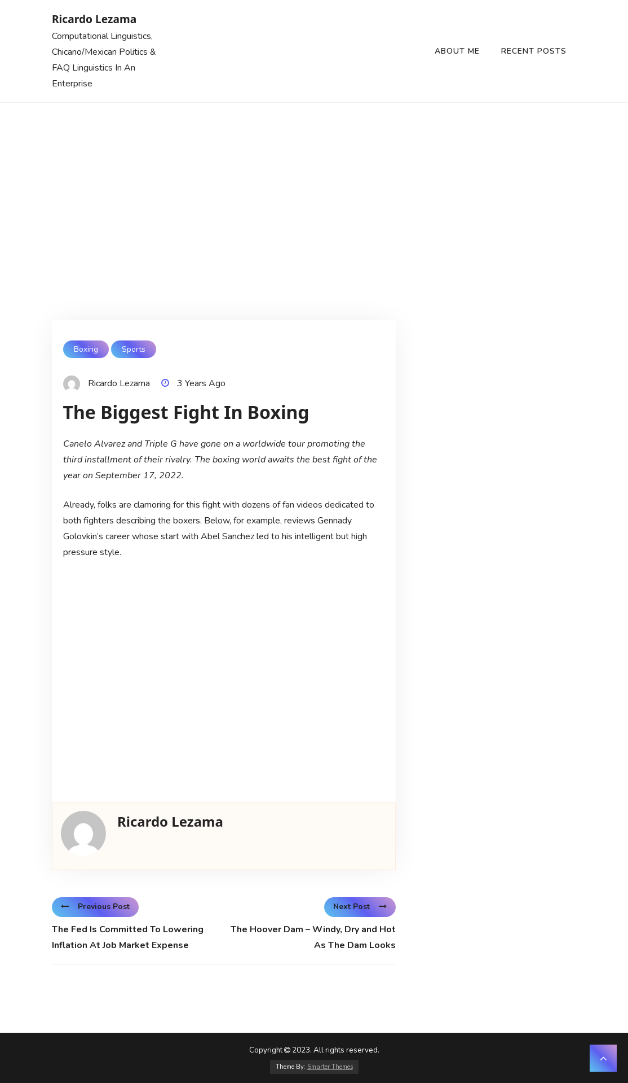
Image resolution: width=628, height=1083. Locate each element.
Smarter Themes (330, 1067)
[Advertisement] (314, 187)
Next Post (360, 906)
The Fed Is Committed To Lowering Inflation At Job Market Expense (128, 937)
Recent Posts (534, 51)
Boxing (86, 349)
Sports (133, 349)
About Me (457, 51)
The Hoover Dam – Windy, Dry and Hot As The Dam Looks (313, 937)
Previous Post (95, 906)
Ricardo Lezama (94, 19)
